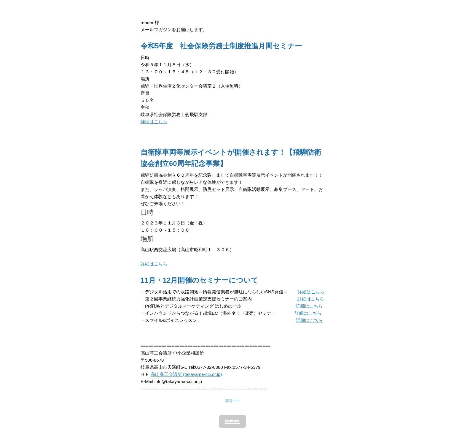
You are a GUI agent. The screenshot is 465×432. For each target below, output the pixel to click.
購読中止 (232, 401)
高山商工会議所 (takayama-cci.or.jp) (186, 374)
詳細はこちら (154, 121)
